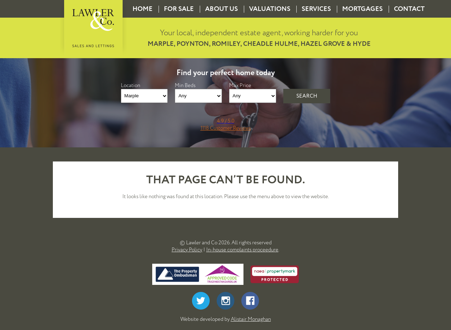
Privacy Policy (187, 249)
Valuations (269, 9)
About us (221, 9)
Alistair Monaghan (251, 319)
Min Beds (185, 85)
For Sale (179, 9)
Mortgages (362, 9)
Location (130, 85)
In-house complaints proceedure (242, 249)
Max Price (240, 85)
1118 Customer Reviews (225, 128)
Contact (409, 9)
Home (142, 9)
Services (316, 9)
